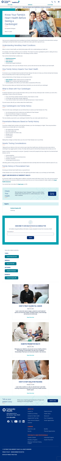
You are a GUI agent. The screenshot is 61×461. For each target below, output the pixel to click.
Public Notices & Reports (33, 420)
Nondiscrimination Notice (17, 452)
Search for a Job (31, 429)
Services (30, 4)
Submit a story (53, 400)
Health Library (47, 413)
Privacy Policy (6, 452)
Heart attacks (9, 79)
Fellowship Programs (49, 437)
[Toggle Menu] (59, 2)
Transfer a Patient (32, 437)
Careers (30, 426)
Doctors (10, 4)
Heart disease (9, 61)
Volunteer (30, 422)
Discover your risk (52, 194)
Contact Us (30, 411)
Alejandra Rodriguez (11, 270)
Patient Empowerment (12, 256)
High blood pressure (11, 58)
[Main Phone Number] (52, 2)
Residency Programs (32, 439)
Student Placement (48, 439)
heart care (20, 184)
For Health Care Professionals (38, 435)
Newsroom (46, 416)
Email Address (10, 231)
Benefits (46, 429)
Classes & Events (48, 411)
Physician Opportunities (49, 431)
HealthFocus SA (17, 7)
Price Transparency (48, 418)
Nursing (29, 431)
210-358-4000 (11, 417)
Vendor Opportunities (49, 420)
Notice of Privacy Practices (9, 454)
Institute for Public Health (33, 416)
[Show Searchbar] (55, 2)
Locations (50, 4)
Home (11, 7)
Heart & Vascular (10, 263)
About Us (30, 409)
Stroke (7, 81)
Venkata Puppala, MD (15, 208)
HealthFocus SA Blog (32, 413)
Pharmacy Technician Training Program (34, 442)
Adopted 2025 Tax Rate (33, 418)
